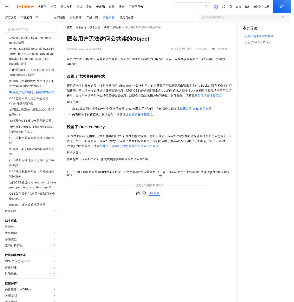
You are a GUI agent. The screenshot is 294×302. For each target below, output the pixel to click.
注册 (266, 6)
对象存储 (27, 17)
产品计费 (92, 17)
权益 (79, 6)
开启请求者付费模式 (208, 95)
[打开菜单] (6, 6)
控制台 (257, 6)
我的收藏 (222, 49)
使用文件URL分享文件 (195, 108)
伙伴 (112, 6)
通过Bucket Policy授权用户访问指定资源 (130, 146)
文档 (238, 6)
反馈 (154, 193)
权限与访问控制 (112, 27)
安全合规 (95, 27)
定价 (89, 6)
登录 (282, 6)
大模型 (42, 6)
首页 (69, 27)
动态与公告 (126, 17)
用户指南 (59, 17)
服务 (122, 6)
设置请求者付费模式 (138, 114)
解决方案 (66, 6)
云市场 (100, 6)
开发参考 (75, 17)
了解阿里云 (136, 6)
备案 (247, 6)
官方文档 (11, 17)
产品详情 (202, 48)
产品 (54, 6)
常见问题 (109, 17)
